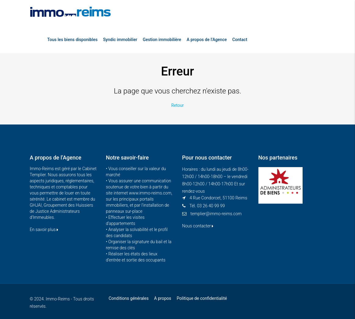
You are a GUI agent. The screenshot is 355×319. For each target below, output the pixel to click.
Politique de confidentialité (202, 298)
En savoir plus (44, 229)
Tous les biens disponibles (72, 39)
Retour (177, 105)
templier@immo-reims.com (216, 213)
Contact (239, 39)
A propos (162, 298)
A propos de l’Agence (206, 39)
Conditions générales (129, 298)
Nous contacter (198, 225)
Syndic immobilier (120, 39)
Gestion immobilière (162, 39)
